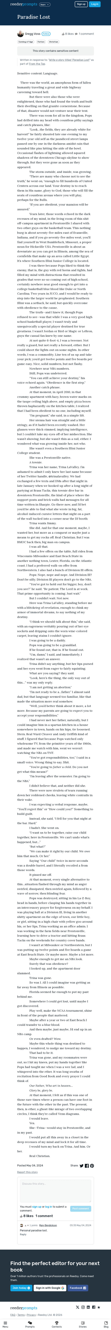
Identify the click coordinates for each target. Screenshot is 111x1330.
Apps (44, 4)
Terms (21, 1314)
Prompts (30, 1326)
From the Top (37, 63)
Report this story (27, 1172)
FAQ (12, 1314)
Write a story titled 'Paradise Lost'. (69, 60)
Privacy (31, 1314)
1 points (31, 1225)
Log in (94, 4)
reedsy (23, 1308)
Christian (53, 42)
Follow (46, 34)
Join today (21, 1287)
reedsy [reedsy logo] (23, 4)
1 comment (84, 34)
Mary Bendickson (48, 1225)
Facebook (78, 1287)
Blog (106, 1326)
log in (48, 1206)
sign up (36, 1206)
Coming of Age (26, 42)
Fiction (41, 42)
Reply (23, 1234)
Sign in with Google (50, 1287)
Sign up (81, 4)
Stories (83, 1326)
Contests (57, 1326)
